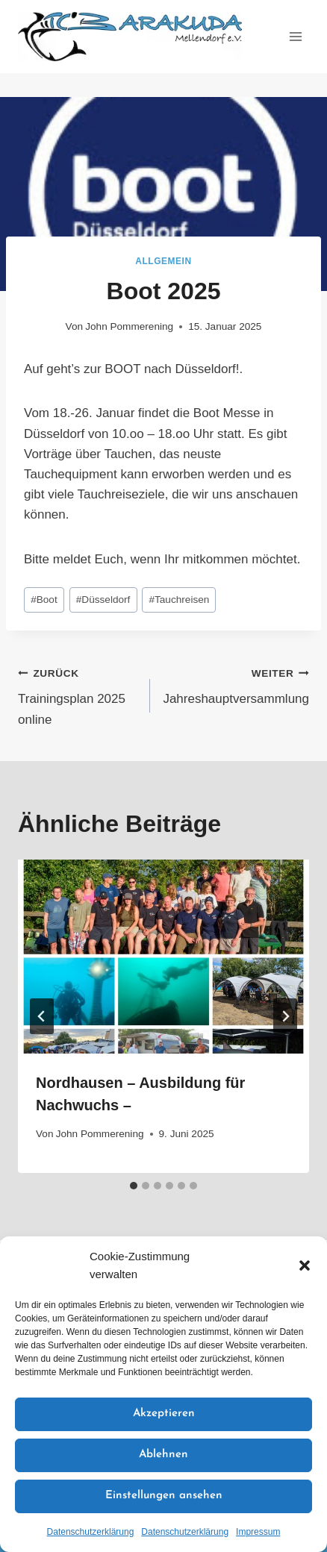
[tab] (133, 1185)
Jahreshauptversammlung (236, 685)
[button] (304, 1265)
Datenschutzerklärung (90, 1532)
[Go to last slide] (42, 1016)
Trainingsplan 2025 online (77, 695)
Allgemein (163, 261)
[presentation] (163, 957)
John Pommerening (129, 326)
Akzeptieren (164, 1413)
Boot (44, 599)
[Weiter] (285, 1016)
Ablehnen (163, 1454)
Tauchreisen (179, 599)
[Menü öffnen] (295, 36)
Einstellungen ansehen (163, 1495)
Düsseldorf (103, 599)
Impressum (258, 1532)
